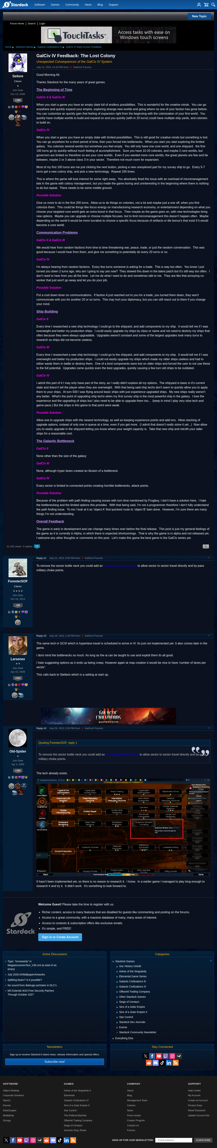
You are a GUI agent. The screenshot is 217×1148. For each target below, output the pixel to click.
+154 (18, 100)
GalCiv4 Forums (80, 67)
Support (113, 4)
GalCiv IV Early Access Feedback (84, 47)
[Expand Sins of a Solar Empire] (117, 1007)
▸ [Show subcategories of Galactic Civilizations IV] (64, 47)
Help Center (194, 1090)
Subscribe (203, 1140)
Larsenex (18, 659)
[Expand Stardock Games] (113, 961)
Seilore (17, 76)
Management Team (137, 1100)
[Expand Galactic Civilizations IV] (117, 987)
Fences (7, 1105)
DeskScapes (9, 1110)
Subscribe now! (55, 1061)
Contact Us (133, 1125)
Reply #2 (41, 635)
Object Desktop (11, 1090)
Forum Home (17, 23)
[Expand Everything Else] (113, 1039)
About (130, 1090)
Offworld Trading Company (78, 1120)
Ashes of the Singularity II (77, 1090)
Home (8, 47)
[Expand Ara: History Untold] (117, 967)
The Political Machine (75, 1115)
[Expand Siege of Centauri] (117, 1002)
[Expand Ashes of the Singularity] (117, 972)
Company (134, 1083)
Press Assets (134, 1115)
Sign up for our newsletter (132, 1140)
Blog (100, 4)
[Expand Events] (117, 1028)
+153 (18, 770)
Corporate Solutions (13, 1095)
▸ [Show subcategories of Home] (13, 47)
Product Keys (195, 1105)
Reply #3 (41, 728)
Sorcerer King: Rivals (75, 1130)
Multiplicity (8, 1115)
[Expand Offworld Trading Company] (117, 992)
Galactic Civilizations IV (49, 47)
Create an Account (198, 1100)
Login (42, 23)
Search (31, 23)
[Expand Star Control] (117, 1017)
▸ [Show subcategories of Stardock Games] (35, 47)
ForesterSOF (18, 581)
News (88, 4)
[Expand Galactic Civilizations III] (117, 982)
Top (209, 558)
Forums (131, 1130)
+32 (18, 605)
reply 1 (72, 742)
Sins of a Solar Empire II (76, 1105)
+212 (18, 678)
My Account (194, 1095)
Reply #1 (41, 558)
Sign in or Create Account (60, 937)
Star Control (70, 1110)
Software (39, 4)
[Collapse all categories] (211, 960)
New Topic (199, 16)
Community (72, 4)
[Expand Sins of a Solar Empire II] (117, 1012)
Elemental (69, 1095)
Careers (131, 1105)
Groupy (7, 1120)
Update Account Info (198, 1115)
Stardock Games (24, 47)
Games (55, 4)
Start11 (7, 1100)
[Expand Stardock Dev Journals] (117, 1023)
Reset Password (196, 1110)
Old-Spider (17, 751)
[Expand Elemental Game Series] (117, 977)
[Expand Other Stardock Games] (117, 997)
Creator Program (136, 1120)
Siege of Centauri (73, 1125)
